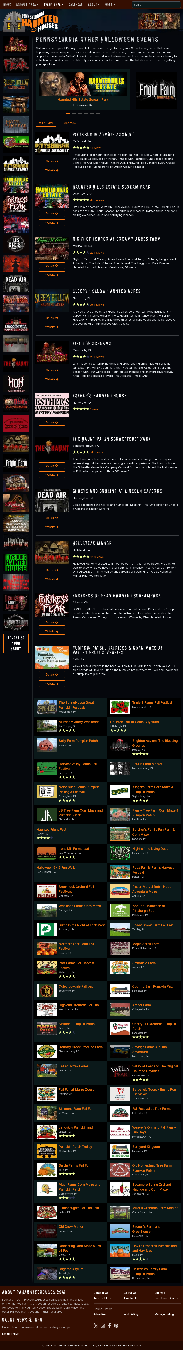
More (109, 4)
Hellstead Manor (92, 543)
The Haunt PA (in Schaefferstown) (111, 439)
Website (52, 170)
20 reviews (97, 252)
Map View (68, 123)
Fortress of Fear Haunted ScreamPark (117, 595)
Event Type (52, 4)
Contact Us (101, 1292)
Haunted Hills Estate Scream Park (83, 100)
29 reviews (97, 357)
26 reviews (97, 304)
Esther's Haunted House (100, 395)
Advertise (100, 1314)
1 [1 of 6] (67, 113)
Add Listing (131, 1314)
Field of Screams (92, 343)
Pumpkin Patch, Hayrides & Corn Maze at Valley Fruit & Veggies (118, 650)
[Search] (156, 4)
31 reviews (96, 452)
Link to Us (130, 1298)
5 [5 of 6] (92, 113)
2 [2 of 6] (74, 113)
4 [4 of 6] (86, 113)
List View (46, 123)
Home (7, 4)
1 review (95, 148)
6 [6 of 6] (98, 113)
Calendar (76, 4)
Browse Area (26, 4)
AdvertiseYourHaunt (16, 643)
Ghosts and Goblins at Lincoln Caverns (117, 491)
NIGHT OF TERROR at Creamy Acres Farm (117, 239)
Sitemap (160, 1292)
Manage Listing (164, 1314)
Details (52, 161)
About (92, 4)
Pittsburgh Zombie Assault (103, 134)
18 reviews (97, 557)
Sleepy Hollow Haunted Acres (107, 291)
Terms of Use (102, 1298)
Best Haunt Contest (168, 1298)
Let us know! (10, 1333)
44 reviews (97, 200)
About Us (130, 1292)
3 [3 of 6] (80, 113)
